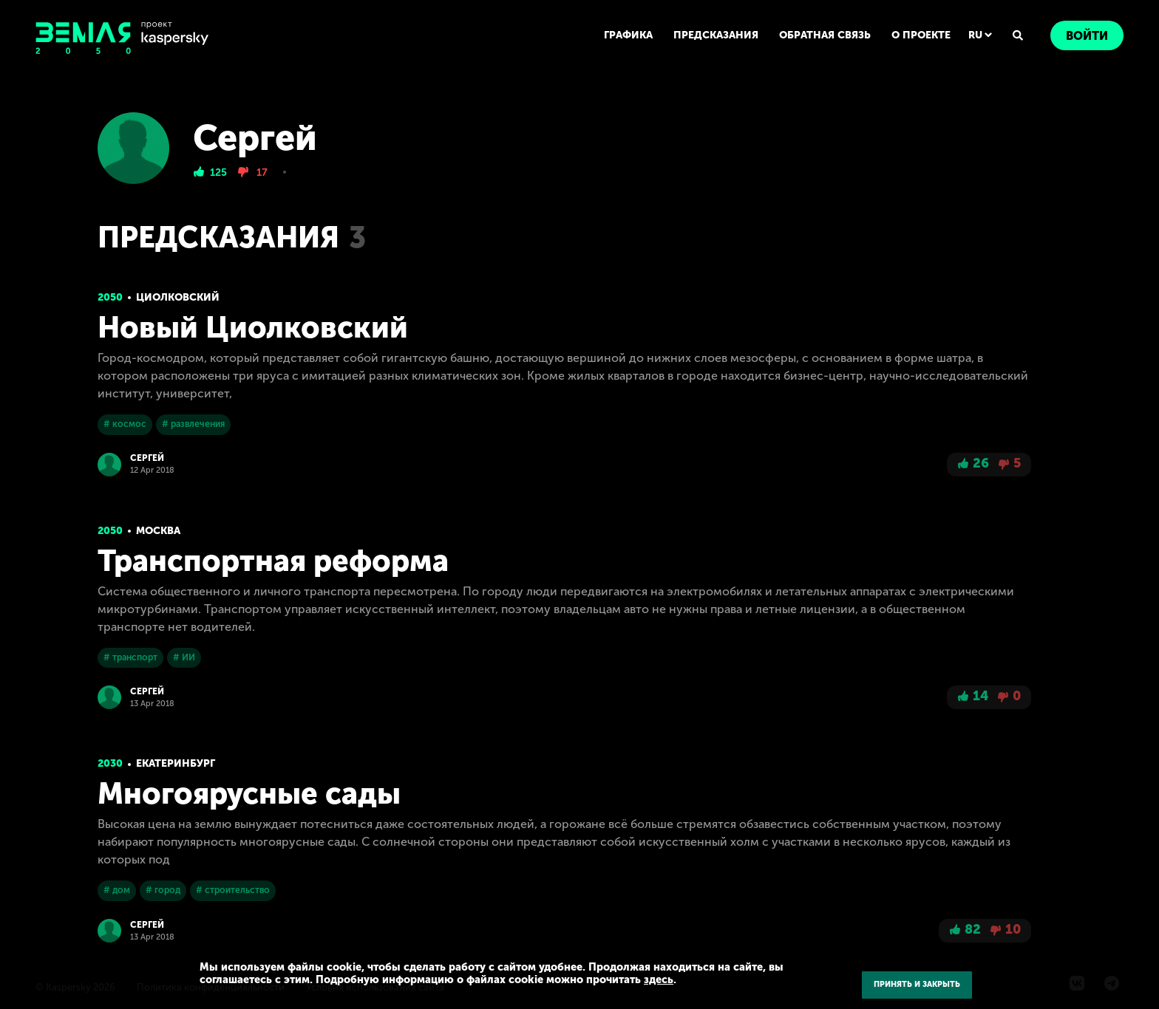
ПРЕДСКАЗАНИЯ (715, 35)
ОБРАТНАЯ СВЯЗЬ (825, 35)
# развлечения (193, 424)
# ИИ (184, 657)
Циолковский (178, 297)
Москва (158, 530)
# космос (124, 424)
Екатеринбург (175, 763)
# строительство (233, 890)
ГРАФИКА (628, 35)
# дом (116, 890)
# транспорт (130, 657)
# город (163, 890)
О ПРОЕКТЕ (921, 35)
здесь (658, 979)
